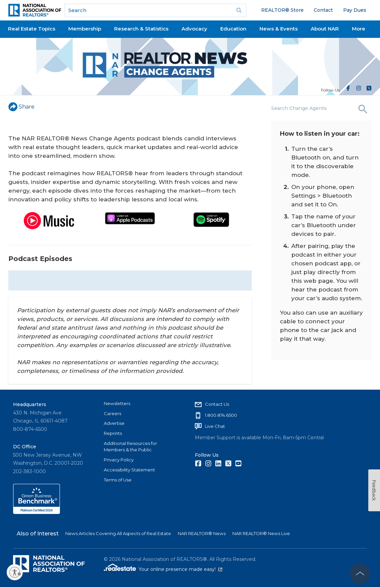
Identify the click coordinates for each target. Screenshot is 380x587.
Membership (84, 28)
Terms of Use (118, 479)
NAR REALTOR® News (202, 533)
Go (239, 10)
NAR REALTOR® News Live (261, 533)
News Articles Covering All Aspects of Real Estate (118, 533)
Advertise (114, 423)
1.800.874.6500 (221, 415)
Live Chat (215, 426)
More (358, 28)
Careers (112, 413)
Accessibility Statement (129, 469)
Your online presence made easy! (180, 569)
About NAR (325, 28)
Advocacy (194, 28)
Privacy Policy (119, 459)
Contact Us (217, 404)
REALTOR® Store (282, 10)
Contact (323, 10)
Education (233, 28)
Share (21, 106)
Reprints (113, 433)
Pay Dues (354, 10)
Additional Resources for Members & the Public (130, 447)
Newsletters (117, 403)
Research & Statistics (141, 28)
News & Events (278, 28)
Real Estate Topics (31, 28)
